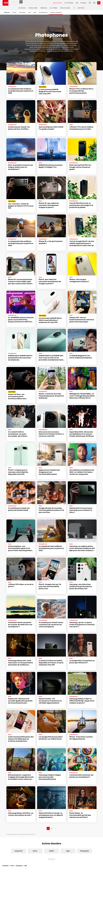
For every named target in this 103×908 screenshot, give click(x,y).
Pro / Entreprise (69, 3)
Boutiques (83, 3)
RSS (25, 866)
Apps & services (57, 3)
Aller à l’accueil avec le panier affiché (90, 2)
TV (74, 8)
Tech (29, 12)
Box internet (22, 8)
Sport (34, 12)
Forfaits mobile (33, 8)
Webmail (94, 2)
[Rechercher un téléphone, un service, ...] (31, 2)
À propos (19, 866)
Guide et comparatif (56, 12)
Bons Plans (81, 8)
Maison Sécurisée (65, 8)
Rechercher (48, 2)
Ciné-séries (22, 12)
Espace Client (99, 3)
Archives (5, 866)
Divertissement (43, 12)
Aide (77, 3)
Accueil (14, 12)
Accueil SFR (5, 3)
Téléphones (43, 8)
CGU (12, 866)
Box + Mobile (53, 8)
